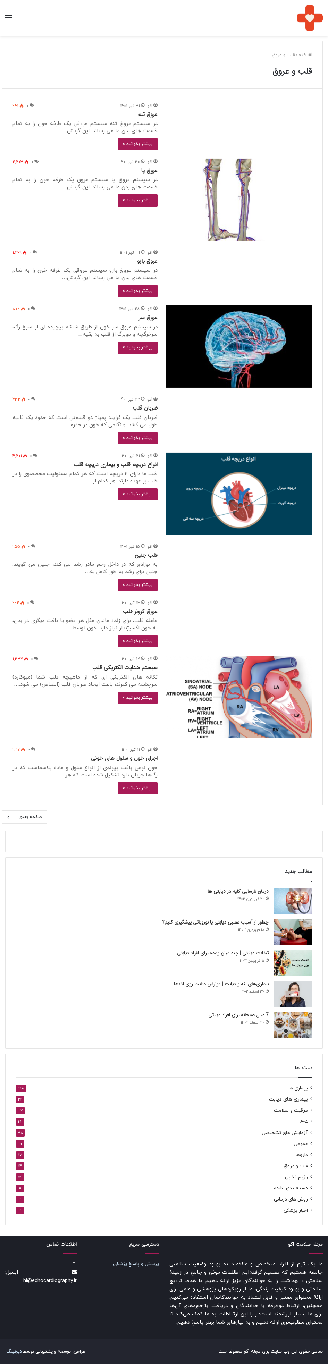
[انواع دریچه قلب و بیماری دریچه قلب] (239, 494)
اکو (149, 106)
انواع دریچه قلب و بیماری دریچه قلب (116, 464)
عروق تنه (148, 114)
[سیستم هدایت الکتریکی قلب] (239, 697)
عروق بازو (147, 261)
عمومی (301, 1143)
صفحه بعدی (24, 817)
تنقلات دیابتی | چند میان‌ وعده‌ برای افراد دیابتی (223, 953)
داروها (302, 1155)
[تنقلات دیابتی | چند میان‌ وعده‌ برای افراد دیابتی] (293, 963)
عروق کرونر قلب (140, 611)
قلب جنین (146, 555)
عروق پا (149, 170)
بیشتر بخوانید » (137, 144)
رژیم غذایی (296, 1177)
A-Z (304, 1121)
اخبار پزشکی (296, 1210)
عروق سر (148, 317)
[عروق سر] (239, 346)
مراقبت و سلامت (291, 1110)
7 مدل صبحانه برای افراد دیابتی (238, 1015)
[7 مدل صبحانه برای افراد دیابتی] (293, 1025)
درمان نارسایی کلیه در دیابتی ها (238, 891)
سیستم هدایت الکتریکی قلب (125, 667)
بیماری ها (298, 1088)
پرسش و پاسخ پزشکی (136, 1264)
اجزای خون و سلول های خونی (124, 758)
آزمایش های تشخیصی (285, 1132)
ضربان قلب (145, 408)
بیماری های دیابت (288, 1099)
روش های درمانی (291, 1199)
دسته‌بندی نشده (291, 1188)
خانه (305, 55)
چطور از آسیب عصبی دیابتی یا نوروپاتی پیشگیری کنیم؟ (215, 922)
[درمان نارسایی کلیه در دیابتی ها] (293, 901)
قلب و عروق (296, 1166)
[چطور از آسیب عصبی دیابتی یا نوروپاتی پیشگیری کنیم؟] (293, 932)
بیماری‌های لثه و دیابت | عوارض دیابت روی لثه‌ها (221, 984)
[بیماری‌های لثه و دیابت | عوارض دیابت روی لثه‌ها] (293, 994)
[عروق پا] (239, 200)
